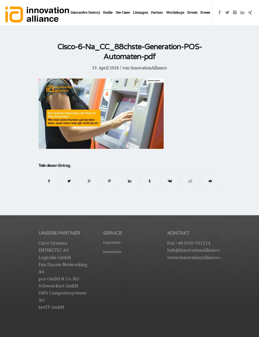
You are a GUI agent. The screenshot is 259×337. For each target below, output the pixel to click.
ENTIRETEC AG (53, 250)
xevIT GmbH (51, 307)
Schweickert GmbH (58, 285)
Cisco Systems (52, 243)
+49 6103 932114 (193, 243)
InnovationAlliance (149, 68)
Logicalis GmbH (54, 257)
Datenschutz (112, 252)
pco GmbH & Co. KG (58, 278)
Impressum (112, 242)
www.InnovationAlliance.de (196, 257)
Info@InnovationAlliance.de (196, 250)
